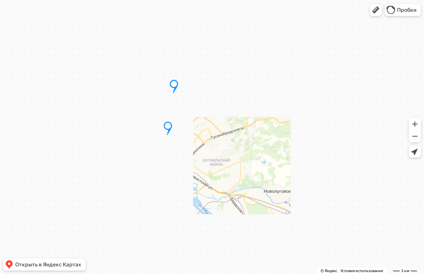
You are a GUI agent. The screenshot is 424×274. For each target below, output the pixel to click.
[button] (376, 10)
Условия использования (361, 271)
